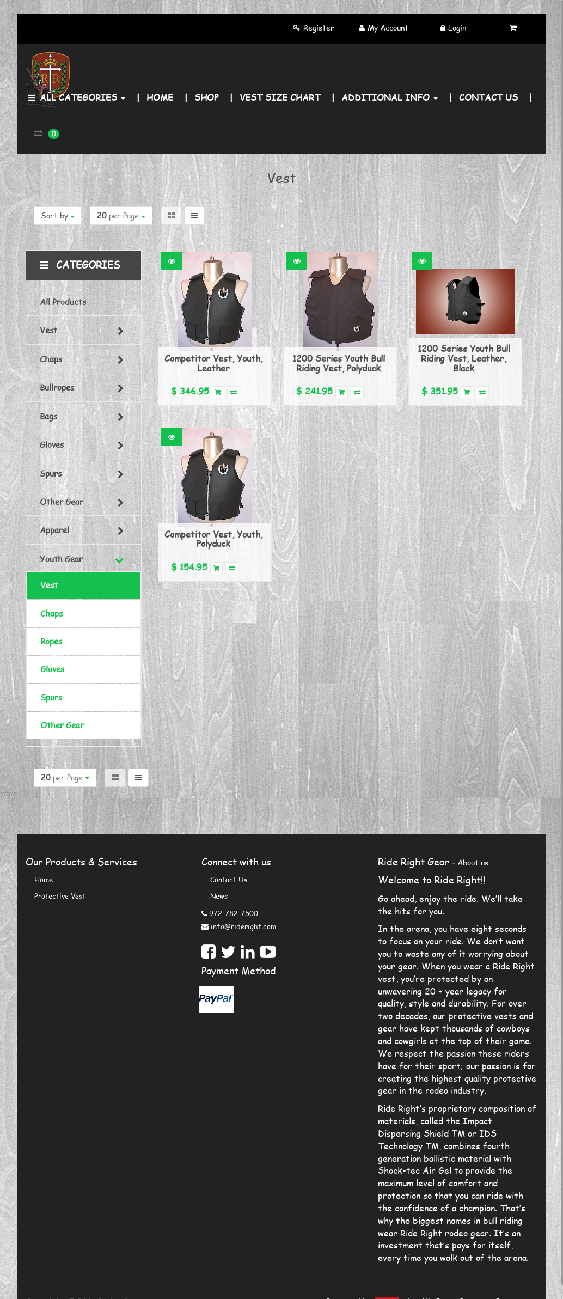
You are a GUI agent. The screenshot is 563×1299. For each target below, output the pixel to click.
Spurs (51, 473)
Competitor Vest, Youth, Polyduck (213, 539)
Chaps (51, 358)
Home (43, 880)
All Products (63, 301)
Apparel (54, 530)
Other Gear (61, 501)
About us (472, 862)
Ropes (51, 641)
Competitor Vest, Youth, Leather (213, 363)
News (219, 896)
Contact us (228, 880)
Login (457, 27)
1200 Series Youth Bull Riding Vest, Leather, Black (464, 358)
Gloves (52, 444)
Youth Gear (61, 558)
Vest (48, 330)
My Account (388, 27)
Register (318, 27)
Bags (48, 416)
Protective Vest (59, 896)
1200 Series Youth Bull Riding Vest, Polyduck (338, 363)
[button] (171, 261)
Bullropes (57, 387)
